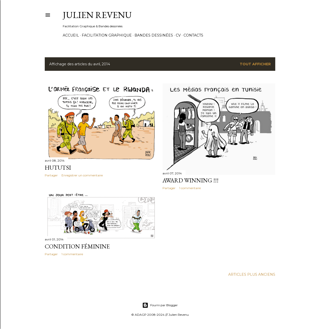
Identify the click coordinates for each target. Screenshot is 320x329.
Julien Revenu (97, 15)
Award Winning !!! (190, 180)
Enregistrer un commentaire (82, 175)
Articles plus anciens (251, 274)
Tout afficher (255, 64)
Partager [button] (51, 175)
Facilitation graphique (107, 35)
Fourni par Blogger (160, 305)
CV (178, 35)
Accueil (71, 35)
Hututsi (58, 167)
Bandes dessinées (153, 35)
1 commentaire (190, 188)
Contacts (193, 35)
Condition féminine (77, 246)
